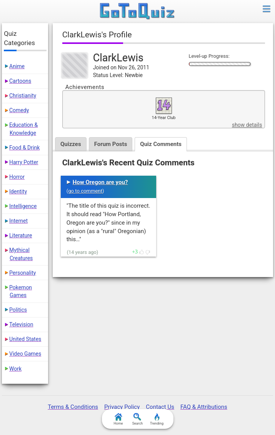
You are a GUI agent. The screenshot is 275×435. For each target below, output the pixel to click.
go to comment (85, 191)
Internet (18, 221)
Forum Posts (110, 144)
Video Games (25, 354)
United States (25, 339)
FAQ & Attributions (203, 406)
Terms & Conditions (73, 406)
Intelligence (23, 206)
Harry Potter (23, 162)
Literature (20, 235)
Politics (18, 310)
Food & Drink (24, 147)
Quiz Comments (161, 144)
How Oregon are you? (100, 182)
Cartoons (20, 81)
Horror (17, 177)
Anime (17, 66)
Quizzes (70, 144)
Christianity (22, 95)
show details (247, 125)
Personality (22, 273)
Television (21, 324)
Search (137, 419)
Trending (156, 419)
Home (118, 419)
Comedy (19, 110)
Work (15, 369)
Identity (18, 191)
